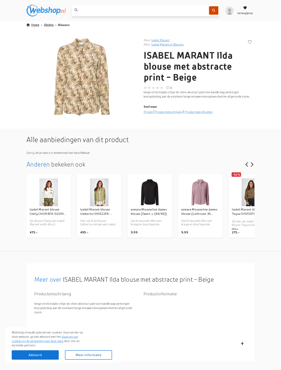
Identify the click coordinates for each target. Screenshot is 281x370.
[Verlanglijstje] (245, 10)
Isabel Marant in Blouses (167, 44)
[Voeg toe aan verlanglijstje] (250, 42)
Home (33, 25)
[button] (82, 77)
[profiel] (229, 10)
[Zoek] (213, 10)
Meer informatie (88, 355)
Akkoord (35, 355)
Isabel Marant (160, 40)
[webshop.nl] (46, 10)
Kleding (48, 25)
